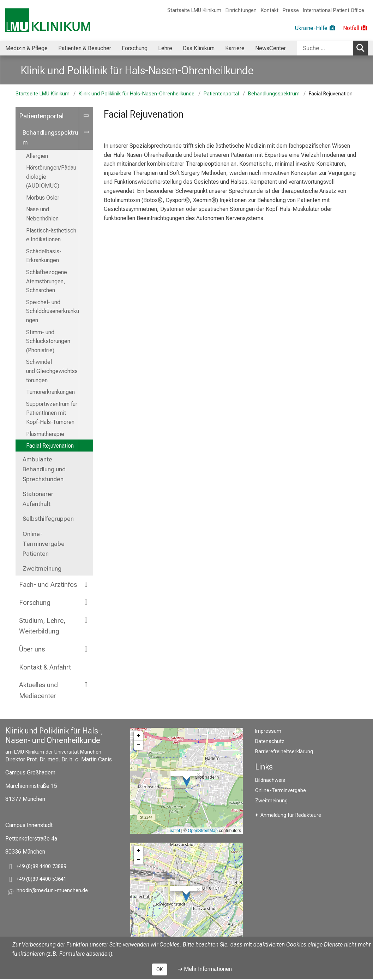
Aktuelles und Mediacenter (38, 690)
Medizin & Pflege (26, 48)
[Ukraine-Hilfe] (315, 28)
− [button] (138, 745)
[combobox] (332, 48)
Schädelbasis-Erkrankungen (43, 256)
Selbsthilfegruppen (48, 518)
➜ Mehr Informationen (205, 969)
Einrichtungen (241, 10)
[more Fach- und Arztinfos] (86, 584)
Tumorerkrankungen (50, 392)
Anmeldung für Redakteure (290, 815)
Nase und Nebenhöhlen (42, 214)
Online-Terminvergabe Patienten (44, 543)
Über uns (32, 649)
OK (159, 969)
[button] (52, 891)
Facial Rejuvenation (50, 445)
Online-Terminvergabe (280, 791)
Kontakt (269, 10)
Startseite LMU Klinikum (194, 10)
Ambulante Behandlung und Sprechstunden (44, 469)
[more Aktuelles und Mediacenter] (86, 684)
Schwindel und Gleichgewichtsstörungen (52, 371)
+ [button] (138, 736)
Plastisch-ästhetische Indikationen (51, 235)
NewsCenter (270, 48)
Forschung (135, 48)
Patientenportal (221, 94)
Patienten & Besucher (84, 48)
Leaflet (173, 830)
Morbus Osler (42, 197)
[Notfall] (355, 28)
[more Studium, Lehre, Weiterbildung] (86, 620)
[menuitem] (26, 48)
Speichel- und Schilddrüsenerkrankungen (52, 311)
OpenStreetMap (203, 830)
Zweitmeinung (42, 568)
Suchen (361, 47)
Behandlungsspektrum (274, 94)
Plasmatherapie (45, 434)
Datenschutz (269, 741)
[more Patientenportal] (86, 116)
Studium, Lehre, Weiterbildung (42, 626)
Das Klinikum (199, 48)
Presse (291, 10)
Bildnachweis (270, 780)
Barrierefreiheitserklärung (284, 752)
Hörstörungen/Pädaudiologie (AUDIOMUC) (51, 176)
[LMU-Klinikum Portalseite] (47, 20)
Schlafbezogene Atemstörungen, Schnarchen (46, 281)
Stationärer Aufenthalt (38, 498)
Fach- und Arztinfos (48, 584)
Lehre (165, 48)
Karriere (235, 48)
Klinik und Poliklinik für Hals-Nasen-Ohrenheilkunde (137, 70)
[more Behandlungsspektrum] (86, 132)
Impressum (268, 731)
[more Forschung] (86, 602)
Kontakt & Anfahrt (45, 667)
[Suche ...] (325, 48)
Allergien (37, 156)
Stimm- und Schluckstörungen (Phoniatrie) (48, 341)
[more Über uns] (86, 649)
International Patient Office (333, 10)
